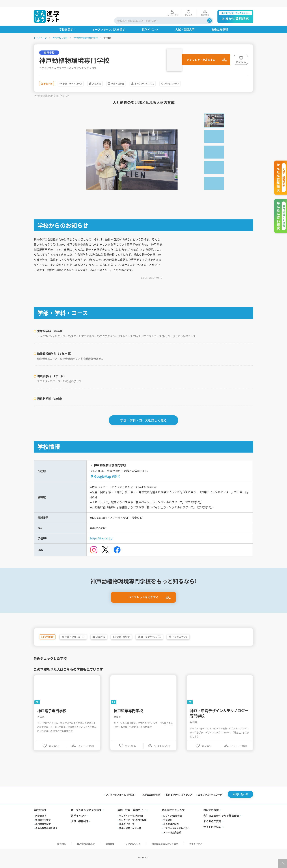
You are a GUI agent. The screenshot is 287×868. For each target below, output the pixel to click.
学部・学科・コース (84, 77)
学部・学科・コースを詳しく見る (143, 415)
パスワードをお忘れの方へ (176, 829)
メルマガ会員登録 (172, 833)
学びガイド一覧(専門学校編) (133, 820)
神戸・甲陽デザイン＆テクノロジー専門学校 (219, 712)
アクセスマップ (215, 77)
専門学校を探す (60, 30)
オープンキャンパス (179, 77)
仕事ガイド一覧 (127, 825)
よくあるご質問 (212, 822)
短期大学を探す (43, 820)
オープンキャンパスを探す (86, 811)
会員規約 (167, 820)
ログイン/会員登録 (172, 816)
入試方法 (116, 77)
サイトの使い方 (212, 828)
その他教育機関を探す (46, 829)
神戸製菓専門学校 (128, 709)
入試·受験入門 (79, 822)
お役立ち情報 (211, 811)
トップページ (40, 30)
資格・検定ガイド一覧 (130, 829)
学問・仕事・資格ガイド (132, 811)
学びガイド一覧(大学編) (131, 816)
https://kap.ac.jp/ (102, 536)
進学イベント (78, 816)
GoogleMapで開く (107, 471)
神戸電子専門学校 (51, 709)
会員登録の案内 (171, 825)
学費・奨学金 (143, 77)
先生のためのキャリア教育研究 (221, 816)
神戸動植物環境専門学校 (86, 30)
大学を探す (40, 816)
